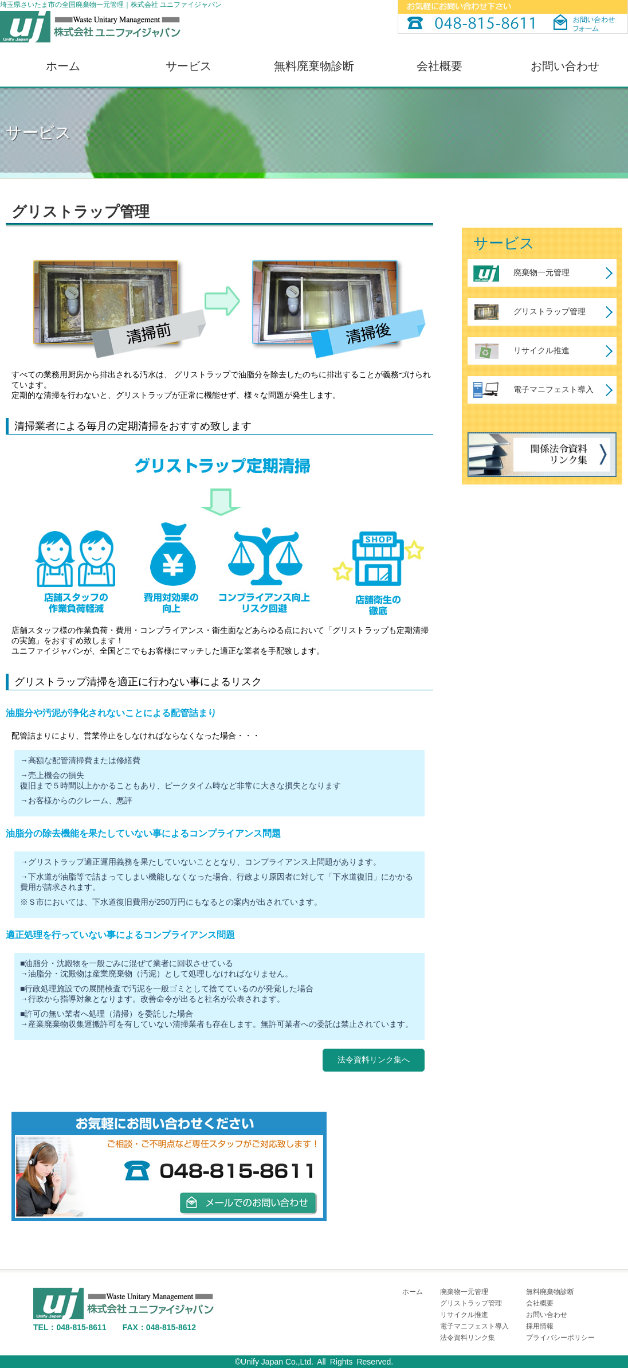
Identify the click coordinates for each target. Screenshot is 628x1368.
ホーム (63, 66)
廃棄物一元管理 (541, 272)
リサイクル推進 (541, 350)
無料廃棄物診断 (314, 66)
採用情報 (540, 1326)
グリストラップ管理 (549, 311)
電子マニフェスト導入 (553, 389)
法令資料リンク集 (467, 1338)
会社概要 (439, 66)
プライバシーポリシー (560, 1338)
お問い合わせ (565, 66)
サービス (188, 66)
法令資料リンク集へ (373, 1059)
